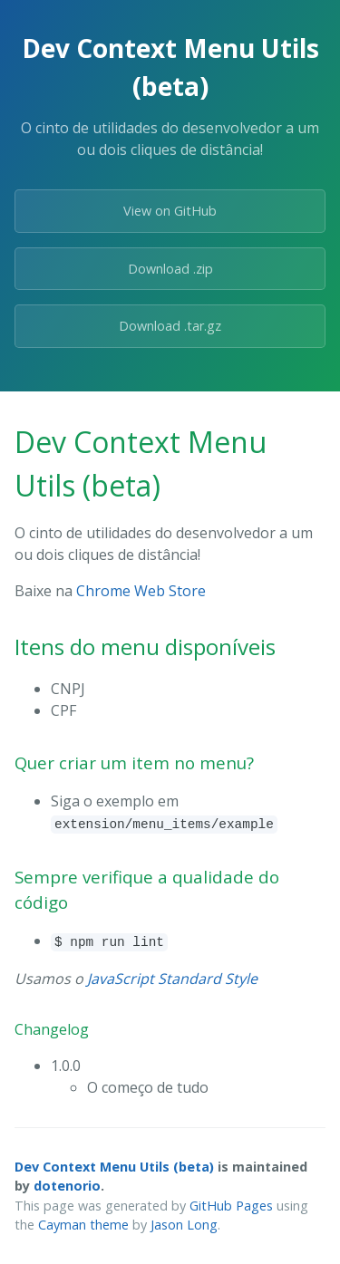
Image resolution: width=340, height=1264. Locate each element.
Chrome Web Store (141, 591)
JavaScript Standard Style (172, 979)
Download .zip (170, 268)
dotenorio (67, 1185)
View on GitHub (170, 210)
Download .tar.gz (170, 325)
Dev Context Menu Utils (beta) (114, 1166)
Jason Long (184, 1224)
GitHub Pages (231, 1205)
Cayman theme (83, 1224)
